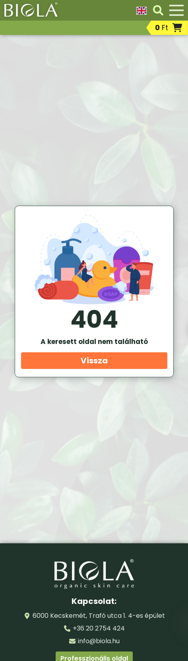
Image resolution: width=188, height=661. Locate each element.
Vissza (94, 360)
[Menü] (176, 10)
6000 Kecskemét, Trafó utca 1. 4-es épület (99, 615)
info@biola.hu (99, 641)
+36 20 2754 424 (99, 628)
